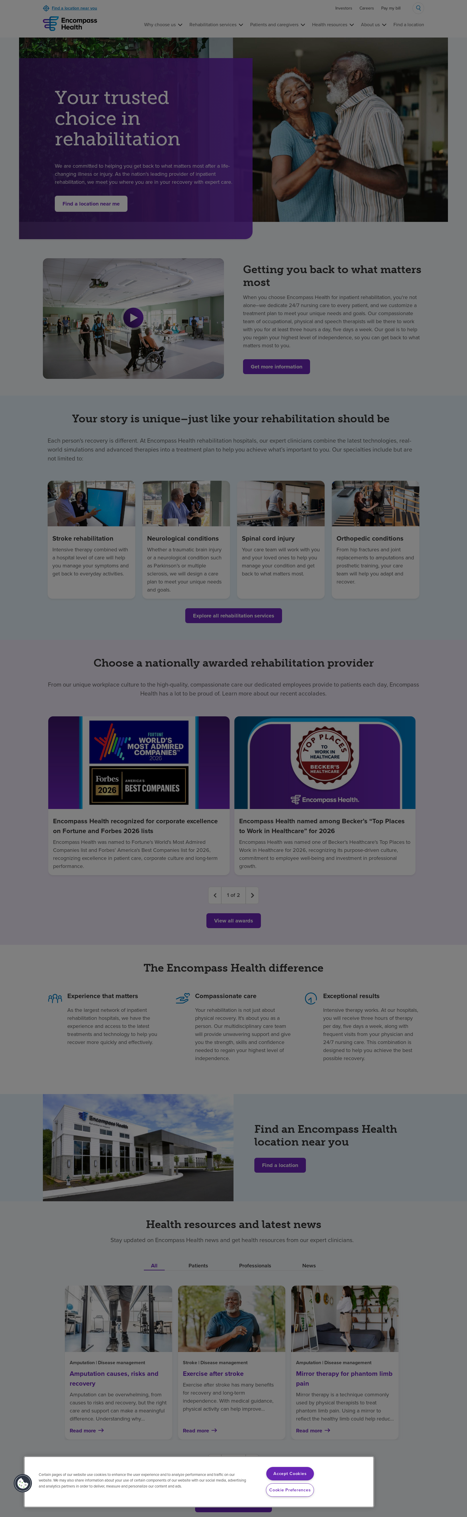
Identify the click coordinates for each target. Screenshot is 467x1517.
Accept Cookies (289, 1473)
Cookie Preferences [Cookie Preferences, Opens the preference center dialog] (290, 1490)
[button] (22, 1483)
